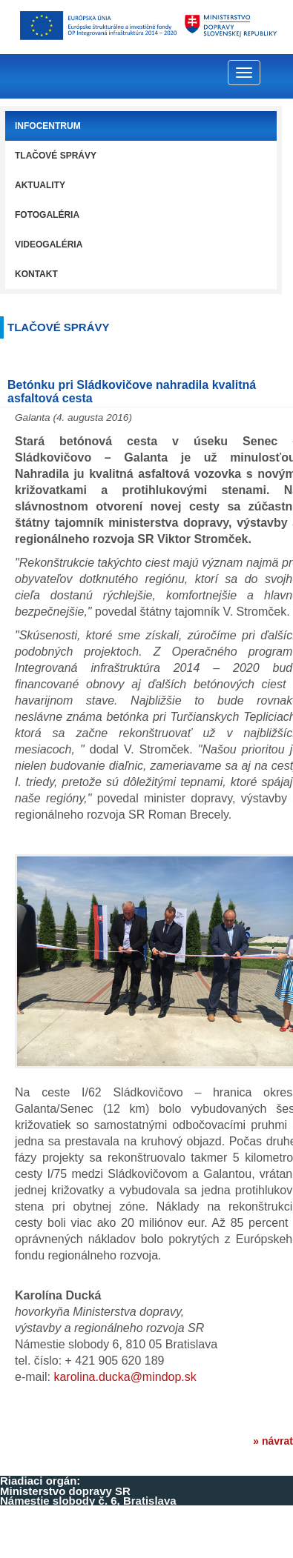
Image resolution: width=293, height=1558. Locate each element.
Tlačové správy (55, 155)
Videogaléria (48, 244)
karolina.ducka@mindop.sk (124, 1377)
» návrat (273, 1441)
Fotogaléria (47, 215)
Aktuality (40, 185)
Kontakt (36, 274)
